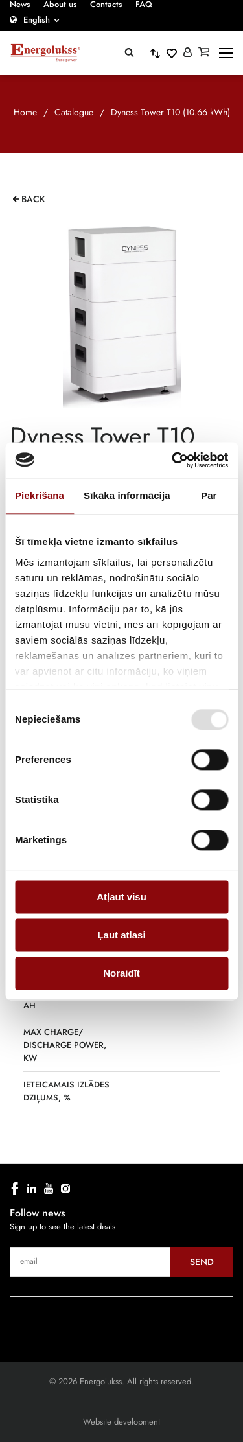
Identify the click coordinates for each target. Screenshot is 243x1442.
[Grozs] (204, 53)
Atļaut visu (121, 896)
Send (202, 1261)
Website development (121, 1421)
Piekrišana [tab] (39, 495)
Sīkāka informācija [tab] (127, 495)
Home (25, 112)
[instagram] (65, 1188)
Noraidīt (121, 973)
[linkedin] (32, 1188)
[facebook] (15, 1188)
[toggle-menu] (226, 53)
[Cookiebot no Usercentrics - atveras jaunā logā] (173, 460)
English (36, 20)
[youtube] (48, 1188)
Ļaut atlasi (121, 934)
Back (33, 198)
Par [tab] (209, 495)
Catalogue (73, 112)
